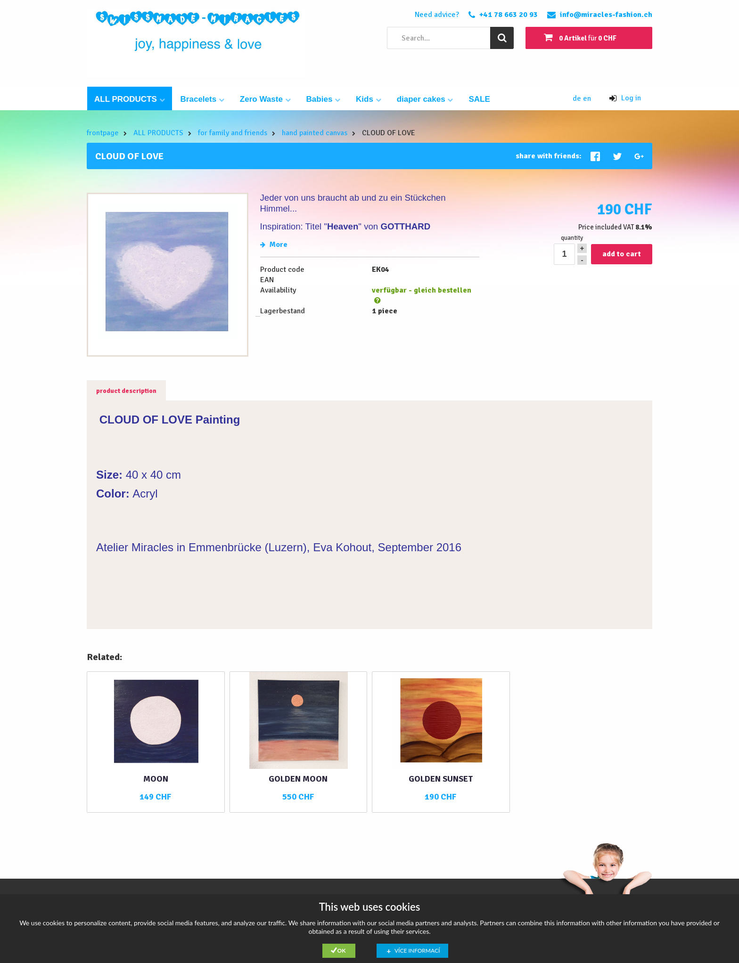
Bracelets (202, 99)
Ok (341, 950)
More (273, 244)
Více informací (417, 950)
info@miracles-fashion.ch (606, 14)
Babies (323, 99)
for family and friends (232, 133)
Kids (368, 99)
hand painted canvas (314, 133)
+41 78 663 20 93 (508, 14)
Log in (625, 98)
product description (126, 391)
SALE (479, 99)
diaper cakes (425, 99)
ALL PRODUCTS (129, 99)
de (578, 98)
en (587, 98)
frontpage (103, 133)
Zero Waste (265, 99)
